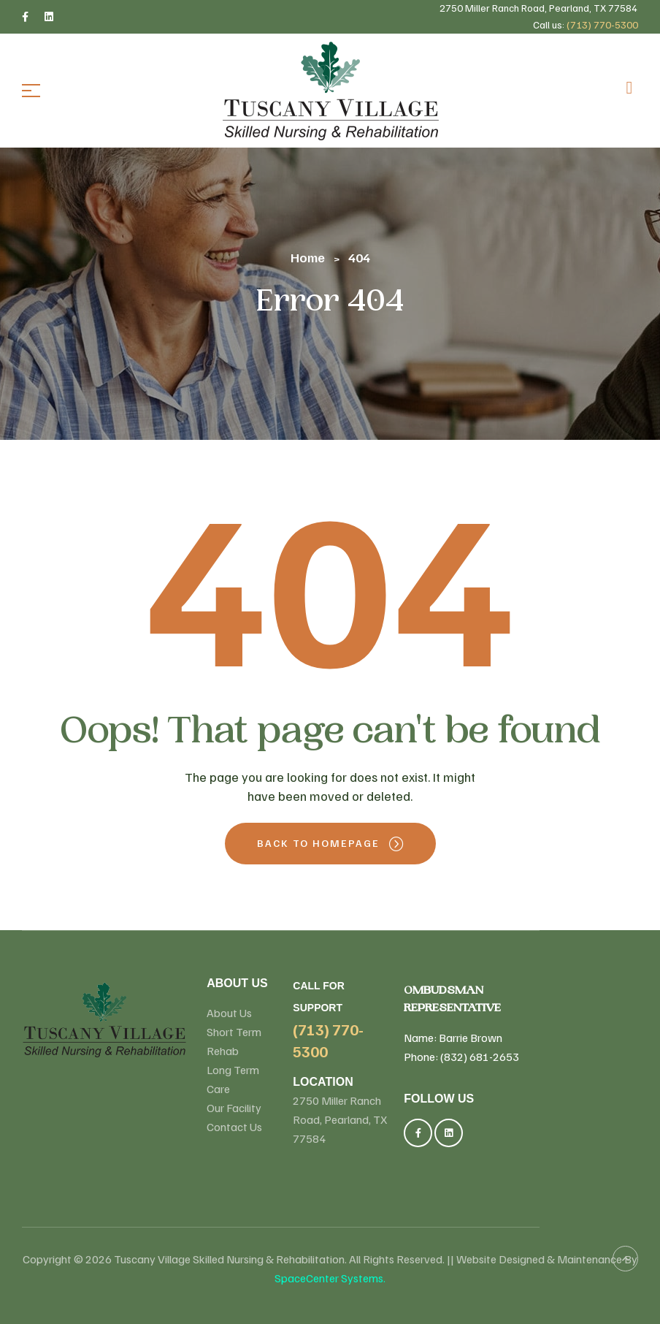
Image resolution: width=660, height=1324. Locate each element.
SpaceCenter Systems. (330, 1278)
